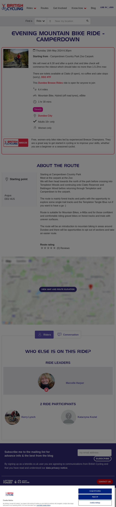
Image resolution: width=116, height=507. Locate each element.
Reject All (95, 497)
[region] (57, 496)
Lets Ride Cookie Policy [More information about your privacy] (43, 505)
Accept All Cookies (95, 491)
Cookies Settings (95, 503)
